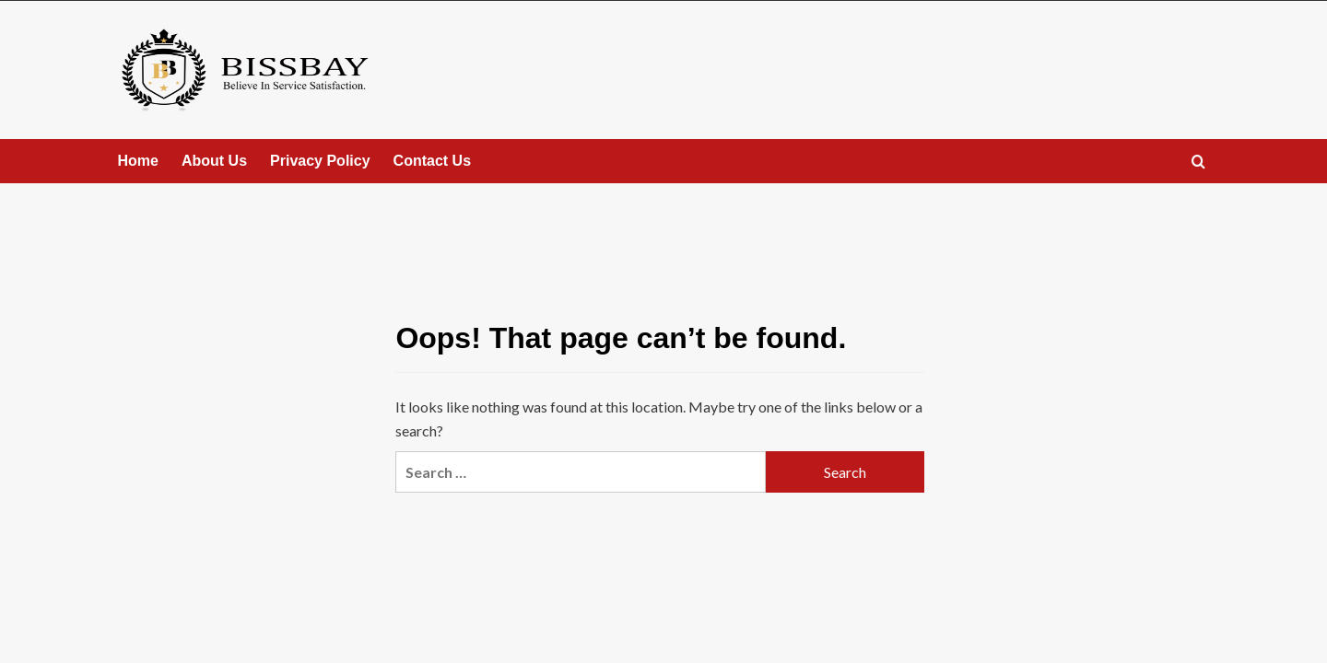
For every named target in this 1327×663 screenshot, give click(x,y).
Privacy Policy (320, 161)
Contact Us (432, 161)
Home (138, 161)
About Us (214, 161)
